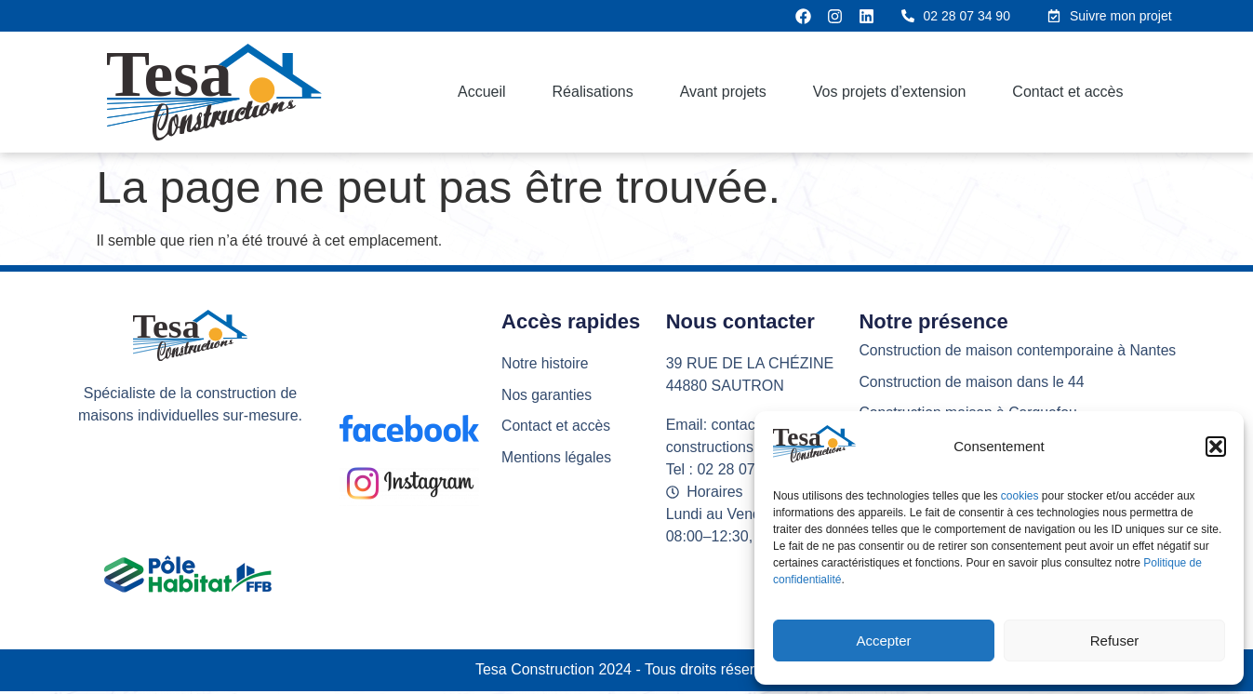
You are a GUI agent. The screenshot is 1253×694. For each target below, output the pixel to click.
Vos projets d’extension (889, 92)
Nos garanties (547, 395)
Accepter (883, 640)
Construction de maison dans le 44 (973, 382)
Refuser (1115, 640)
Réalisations (593, 92)
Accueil (482, 92)
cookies (1021, 495)
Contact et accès (1067, 92)
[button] (1215, 446)
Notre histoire (545, 363)
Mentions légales (557, 458)
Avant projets (723, 92)
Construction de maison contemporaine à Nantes (1020, 350)
